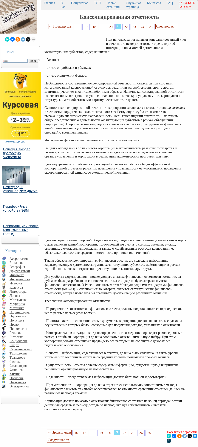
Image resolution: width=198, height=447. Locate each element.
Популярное (79, 3)
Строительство (21, 349)
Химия (15, 374)
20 (111, 27)
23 (134, 27)
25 (151, 27)
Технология (18, 353)
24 (142, 27)
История (16, 283)
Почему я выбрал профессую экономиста (16, 153)
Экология (16, 378)
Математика (18, 300)
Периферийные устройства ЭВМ (16, 208)
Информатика (20, 279)
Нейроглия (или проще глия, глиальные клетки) (21, 230)
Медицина (17, 304)
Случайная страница (133, 5)
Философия (18, 366)
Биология (17, 263)
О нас (63, 5)
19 (102, 27)
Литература (18, 291)
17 (86, 27)
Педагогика (18, 316)
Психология (18, 329)
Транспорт (17, 357)
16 (78, 27)
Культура (16, 287)
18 (94, 27)
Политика (17, 320)
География (17, 267)
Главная (49, 3)
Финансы (16, 370)
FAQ (169, 3)
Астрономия (19, 258)
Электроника (19, 386)
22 (126, 27)
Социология (18, 341)
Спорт (14, 345)
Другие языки (20, 271)
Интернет (17, 275)
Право (14, 324)
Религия (15, 333)
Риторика (16, 337)
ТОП (97, 3)
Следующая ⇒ (166, 26)
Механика (17, 308)
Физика (15, 361)
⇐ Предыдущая (60, 26)
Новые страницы (113, 5)
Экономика (18, 382)
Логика (15, 296)
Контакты (154, 3)
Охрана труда (20, 312)
